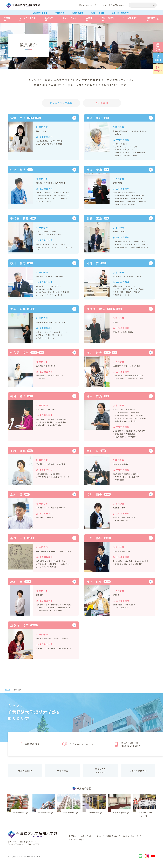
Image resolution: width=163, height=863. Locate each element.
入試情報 (89, 19)
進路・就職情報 (108, 19)
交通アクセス (111, 836)
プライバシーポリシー (77, 839)
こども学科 (49, 19)
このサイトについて (130, 836)
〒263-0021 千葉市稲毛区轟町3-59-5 (23, 842)
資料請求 (72, 836)
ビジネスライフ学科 (27, 19)
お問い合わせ (86, 836)
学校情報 (7, 19)
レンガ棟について (130, 19)
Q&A (99, 836)
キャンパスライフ (70, 19)
